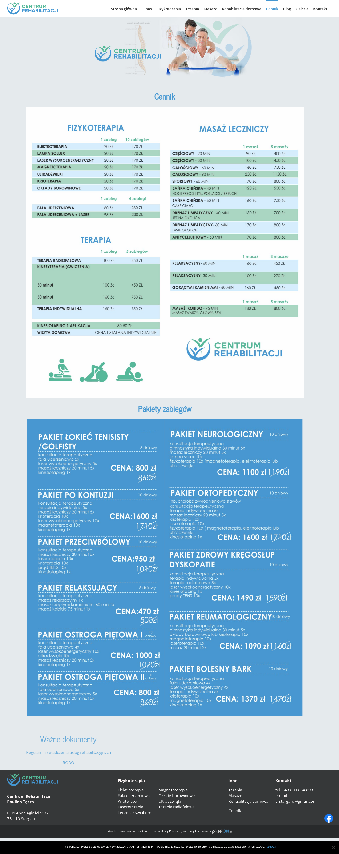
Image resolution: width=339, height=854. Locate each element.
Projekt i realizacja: (210, 831)
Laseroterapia (130, 807)
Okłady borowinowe (176, 795)
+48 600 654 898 (297, 790)
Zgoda (271, 846)
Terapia (235, 790)
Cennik (234, 810)
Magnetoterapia (173, 790)
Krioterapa (127, 801)
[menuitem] (124, 8)
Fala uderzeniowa (134, 795)
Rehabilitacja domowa (248, 801)
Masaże (235, 795)
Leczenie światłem (134, 812)
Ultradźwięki (169, 801)
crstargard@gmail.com (296, 801)
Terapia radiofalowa (176, 807)
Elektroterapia (131, 790)
